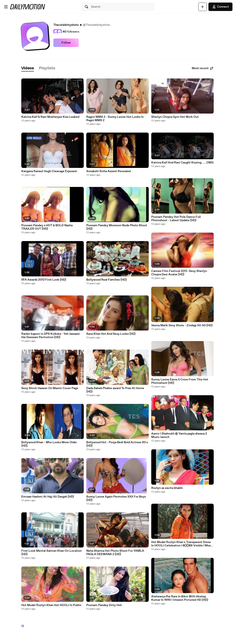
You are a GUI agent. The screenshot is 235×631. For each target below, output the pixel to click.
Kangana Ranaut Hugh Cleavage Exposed (49, 171)
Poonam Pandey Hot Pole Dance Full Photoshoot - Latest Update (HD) (176, 218)
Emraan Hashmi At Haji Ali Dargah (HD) (47, 496)
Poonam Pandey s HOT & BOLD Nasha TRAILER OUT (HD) (47, 227)
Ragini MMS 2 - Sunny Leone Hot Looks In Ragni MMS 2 (115, 118)
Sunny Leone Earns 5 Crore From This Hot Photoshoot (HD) (179, 381)
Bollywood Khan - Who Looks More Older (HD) (49, 444)
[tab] (27, 68)
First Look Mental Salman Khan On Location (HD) (51, 552)
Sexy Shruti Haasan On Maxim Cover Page (49, 388)
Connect (220, 7)
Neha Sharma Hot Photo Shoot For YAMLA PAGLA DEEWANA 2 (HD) (115, 552)
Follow (66, 43)
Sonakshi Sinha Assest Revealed (108, 171)
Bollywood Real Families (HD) (106, 279)
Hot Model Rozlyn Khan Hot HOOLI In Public (51, 605)
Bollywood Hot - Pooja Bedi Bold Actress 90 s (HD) (117, 444)
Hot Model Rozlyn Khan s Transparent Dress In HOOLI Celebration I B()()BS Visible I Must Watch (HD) (181, 543)
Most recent (203, 68)
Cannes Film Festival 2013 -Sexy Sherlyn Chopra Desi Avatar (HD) (179, 272)
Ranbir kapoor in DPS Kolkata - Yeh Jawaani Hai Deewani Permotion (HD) (50, 335)
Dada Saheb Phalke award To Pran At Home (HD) (115, 390)
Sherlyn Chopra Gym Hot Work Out (175, 117)
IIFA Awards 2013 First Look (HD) (43, 279)
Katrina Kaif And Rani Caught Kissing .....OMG (182, 162)
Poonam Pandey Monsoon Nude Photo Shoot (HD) (116, 227)
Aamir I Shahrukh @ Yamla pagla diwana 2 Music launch (179, 435)
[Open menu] (6, 7)
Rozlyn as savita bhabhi (167, 488)
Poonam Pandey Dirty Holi (104, 605)
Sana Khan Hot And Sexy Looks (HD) (110, 334)
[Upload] (202, 7)
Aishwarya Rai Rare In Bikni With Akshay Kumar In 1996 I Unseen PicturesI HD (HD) (179, 598)
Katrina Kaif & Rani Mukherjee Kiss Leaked (50, 117)
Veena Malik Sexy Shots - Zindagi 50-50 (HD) (181, 325)
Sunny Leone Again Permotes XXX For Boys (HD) (116, 498)
